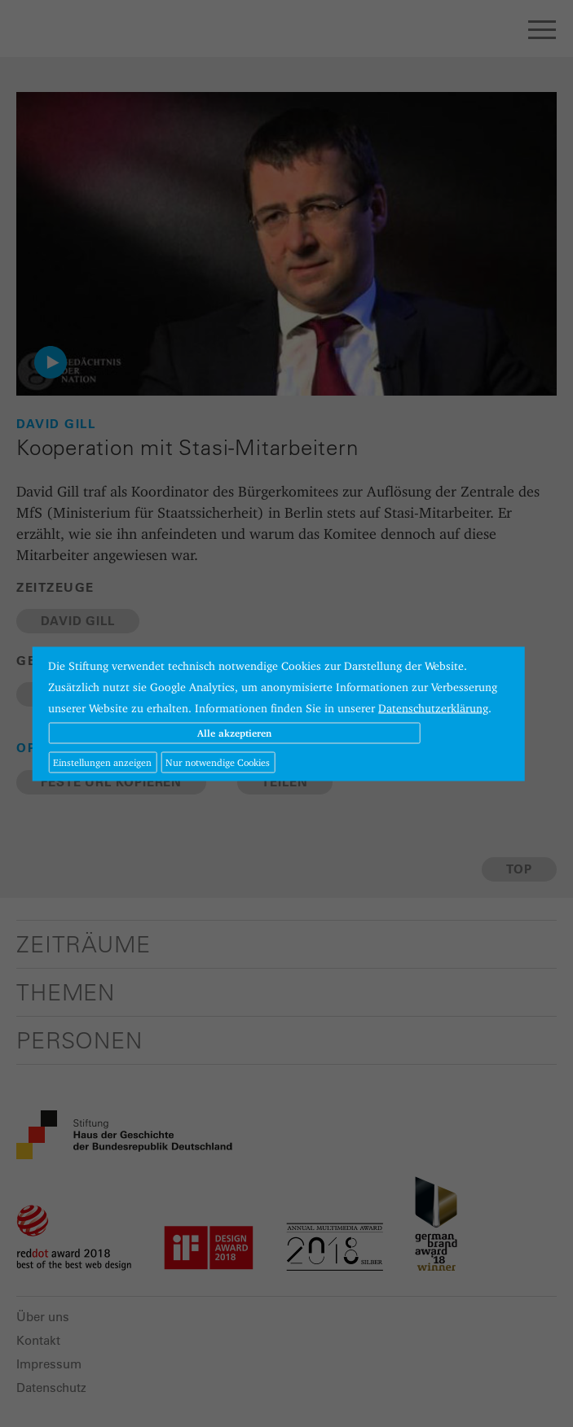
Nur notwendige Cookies (217, 761)
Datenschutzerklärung (433, 707)
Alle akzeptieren (234, 732)
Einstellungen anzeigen (102, 761)
